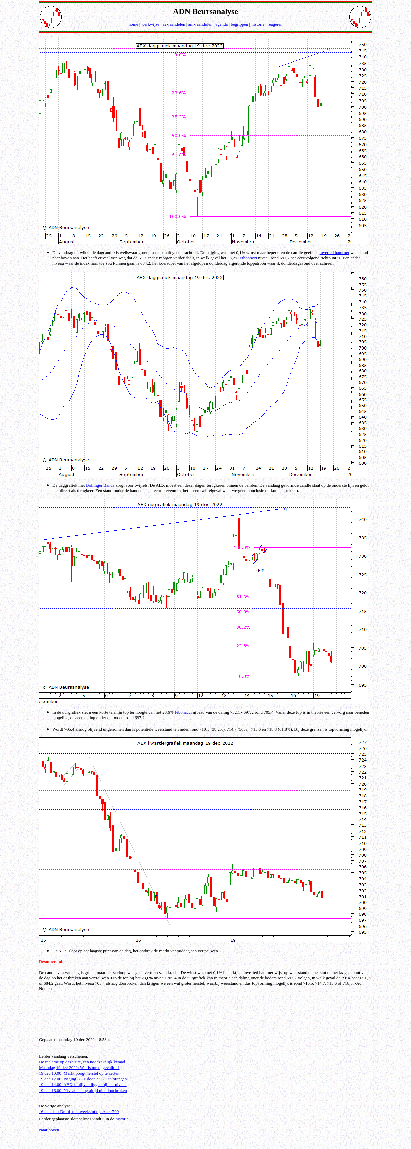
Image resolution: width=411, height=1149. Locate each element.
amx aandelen (200, 24)
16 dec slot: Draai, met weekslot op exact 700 (79, 1111)
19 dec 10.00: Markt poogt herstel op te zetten (79, 1073)
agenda (221, 24)
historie (257, 24)
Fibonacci (248, 257)
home (133, 24)
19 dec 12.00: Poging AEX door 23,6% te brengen (83, 1078)
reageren (275, 24)
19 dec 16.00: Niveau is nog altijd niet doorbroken (83, 1090)
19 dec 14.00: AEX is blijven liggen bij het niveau (83, 1084)
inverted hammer (334, 252)
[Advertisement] (205, 1012)
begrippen (239, 24)
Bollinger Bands (100, 485)
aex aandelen (174, 24)
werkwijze (150, 24)
